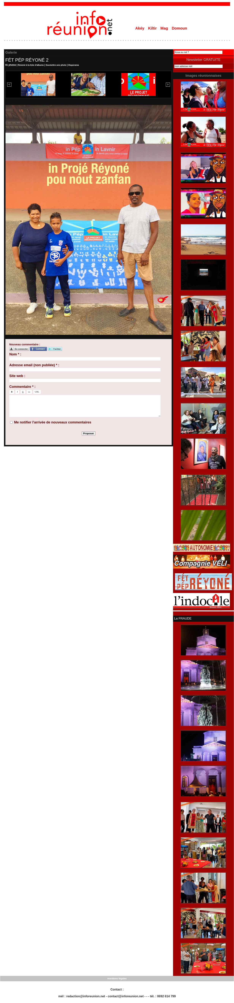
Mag (164, 28)
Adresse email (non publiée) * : (34, 365)
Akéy (140, 28)
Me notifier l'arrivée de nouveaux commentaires (52, 422)
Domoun (179, 28)
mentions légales (117, 978)
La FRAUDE (182, 618)
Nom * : (15, 354)
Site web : (17, 376)
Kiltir (153, 28)
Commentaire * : (22, 387)
